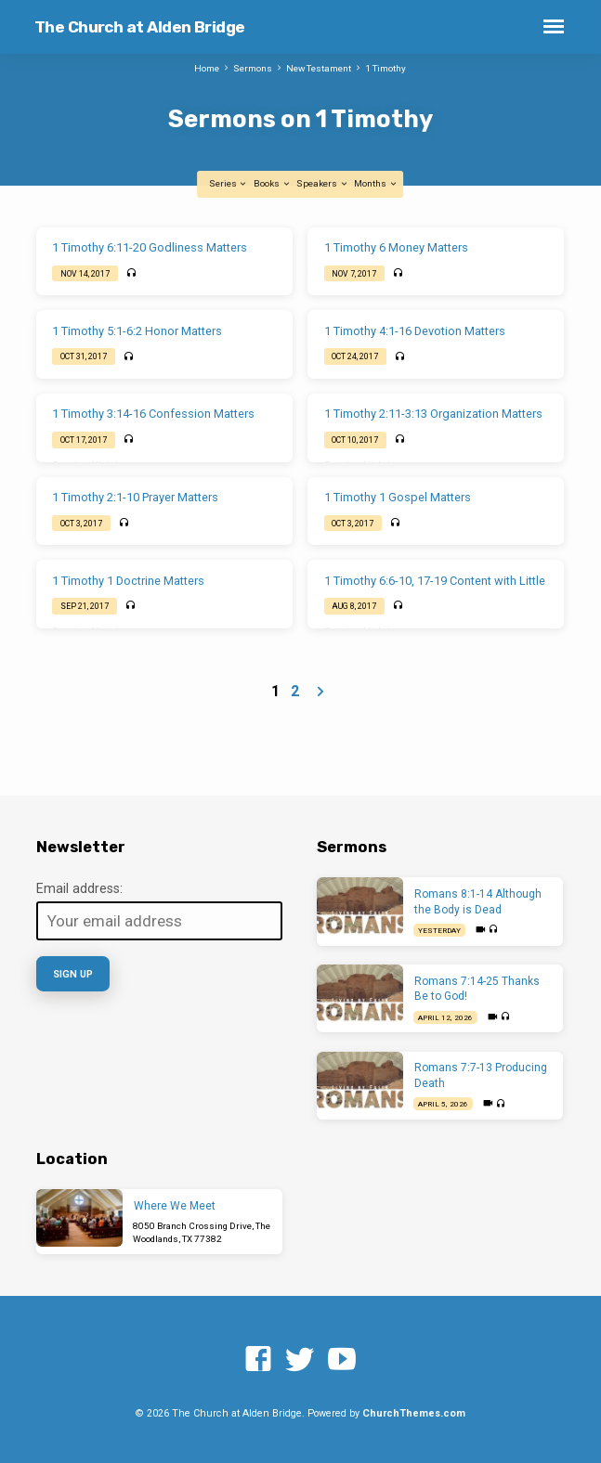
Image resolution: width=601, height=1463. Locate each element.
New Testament (318, 68)
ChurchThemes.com (413, 1413)
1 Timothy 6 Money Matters (396, 247)
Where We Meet (175, 1205)
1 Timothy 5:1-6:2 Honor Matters (137, 331)
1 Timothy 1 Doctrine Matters (128, 581)
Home (206, 68)
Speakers (322, 183)
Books (272, 183)
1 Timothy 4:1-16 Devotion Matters (414, 331)
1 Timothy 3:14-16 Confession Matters (153, 414)
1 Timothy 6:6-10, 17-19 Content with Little (434, 581)
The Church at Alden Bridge (139, 27)
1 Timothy (385, 68)
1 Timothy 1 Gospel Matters (397, 497)
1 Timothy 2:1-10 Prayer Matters (135, 497)
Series (228, 183)
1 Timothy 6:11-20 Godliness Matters (149, 247)
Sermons (252, 68)
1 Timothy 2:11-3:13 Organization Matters (433, 414)
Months (376, 183)
